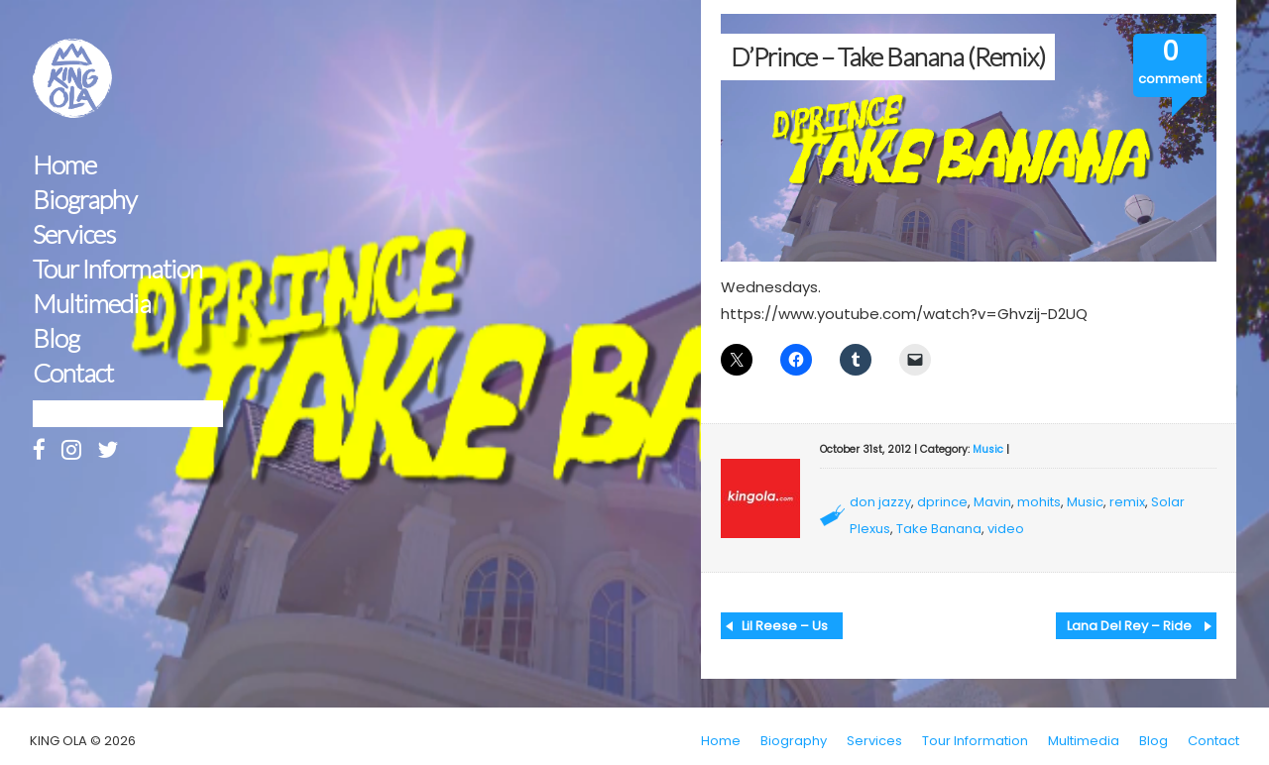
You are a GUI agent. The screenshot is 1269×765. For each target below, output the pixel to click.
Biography (85, 199)
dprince (942, 501)
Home (64, 165)
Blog (56, 338)
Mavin (992, 501)
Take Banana (938, 528)
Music (988, 449)
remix (1127, 501)
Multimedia (92, 303)
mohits (1039, 501)
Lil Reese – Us (785, 625)
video (1005, 528)
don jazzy (880, 501)
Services (74, 234)
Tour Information (117, 269)
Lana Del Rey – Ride (1129, 625)
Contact (73, 373)
